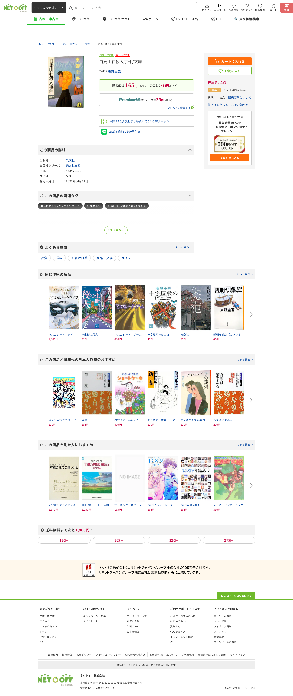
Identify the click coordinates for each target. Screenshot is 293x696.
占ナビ (174, 642)
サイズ (126, 257)
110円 (64, 540)
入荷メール (220, 10)
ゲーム (153, 18)
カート (273, 10)
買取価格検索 (246, 18)
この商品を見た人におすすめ (149, 444)
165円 (119, 540)
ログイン (207, 10)
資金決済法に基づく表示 (212, 654)
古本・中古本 (49, 18)
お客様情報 (133, 631)
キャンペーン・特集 (94, 616)
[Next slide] (251, 315)
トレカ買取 (220, 621)
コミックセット (119, 18)
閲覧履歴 (260, 10)
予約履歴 (234, 10)
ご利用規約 (187, 654)
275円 (228, 540)
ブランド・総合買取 (225, 642)
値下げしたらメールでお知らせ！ (229, 105)
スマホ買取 (220, 631)
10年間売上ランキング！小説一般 (60, 205)
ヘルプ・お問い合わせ (182, 616)
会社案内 (53, 654)
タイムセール (90, 621)
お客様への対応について (163, 654)
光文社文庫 (73, 165)
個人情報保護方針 (135, 654)
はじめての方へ (179, 621)
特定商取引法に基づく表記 (95, 687)
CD (218, 18)
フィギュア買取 (222, 626)
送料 (59, 257)
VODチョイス (177, 631)
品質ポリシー (83, 654)
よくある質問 (118, 247)
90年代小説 (93, 205)
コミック (83, 18)
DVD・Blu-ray (187, 18)
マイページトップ (137, 616)
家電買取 (219, 636)
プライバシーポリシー (108, 654)
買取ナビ (175, 626)
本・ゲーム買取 (222, 616)
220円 (174, 540)
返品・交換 (104, 257)
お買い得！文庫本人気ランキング (127, 205)
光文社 (70, 160)
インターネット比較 (181, 636)
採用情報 (67, 654)
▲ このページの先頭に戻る (236, 595)
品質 (44, 257)
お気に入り (246, 10)
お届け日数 (79, 257)
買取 (286, 10)
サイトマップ (237, 654)
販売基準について (239, 97)
